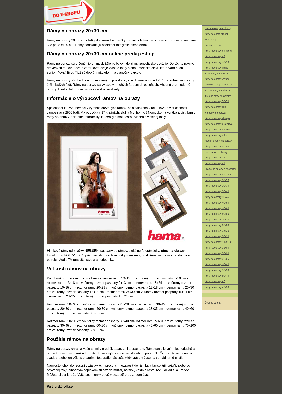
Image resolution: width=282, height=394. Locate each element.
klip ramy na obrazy (215, 112)
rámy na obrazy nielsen (217, 129)
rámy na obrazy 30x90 (217, 253)
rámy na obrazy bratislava (219, 124)
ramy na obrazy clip (215, 107)
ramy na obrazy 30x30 (217, 185)
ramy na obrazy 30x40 (217, 191)
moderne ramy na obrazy (218, 140)
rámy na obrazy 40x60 (217, 208)
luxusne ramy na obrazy (218, 96)
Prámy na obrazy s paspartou (221, 169)
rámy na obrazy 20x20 (217, 236)
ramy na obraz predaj (216, 34)
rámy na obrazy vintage (217, 118)
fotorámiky (210, 39)
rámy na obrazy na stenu (218, 174)
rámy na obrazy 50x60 (217, 213)
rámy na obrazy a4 (215, 157)
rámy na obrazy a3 (215, 56)
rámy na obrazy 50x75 (217, 275)
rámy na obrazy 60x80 (217, 225)
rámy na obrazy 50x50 (217, 270)
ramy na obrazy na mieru (218, 50)
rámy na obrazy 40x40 (217, 264)
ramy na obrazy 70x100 (217, 62)
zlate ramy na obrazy (216, 152)
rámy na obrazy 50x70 (217, 101)
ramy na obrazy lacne (216, 67)
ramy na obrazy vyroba (217, 79)
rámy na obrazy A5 (215, 281)
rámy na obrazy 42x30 (217, 287)
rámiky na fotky (213, 45)
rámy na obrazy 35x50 (217, 247)
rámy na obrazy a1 (215, 163)
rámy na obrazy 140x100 (218, 242)
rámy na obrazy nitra (216, 135)
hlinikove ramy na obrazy (218, 84)
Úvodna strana (213, 302)
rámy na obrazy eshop (217, 146)
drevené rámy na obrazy (218, 28)
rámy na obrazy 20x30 (217, 180)
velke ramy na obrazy (216, 73)
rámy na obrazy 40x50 (217, 202)
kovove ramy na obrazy (217, 90)
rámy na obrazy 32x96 (217, 259)
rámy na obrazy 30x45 (217, 197)
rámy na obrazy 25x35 (217, 230)
